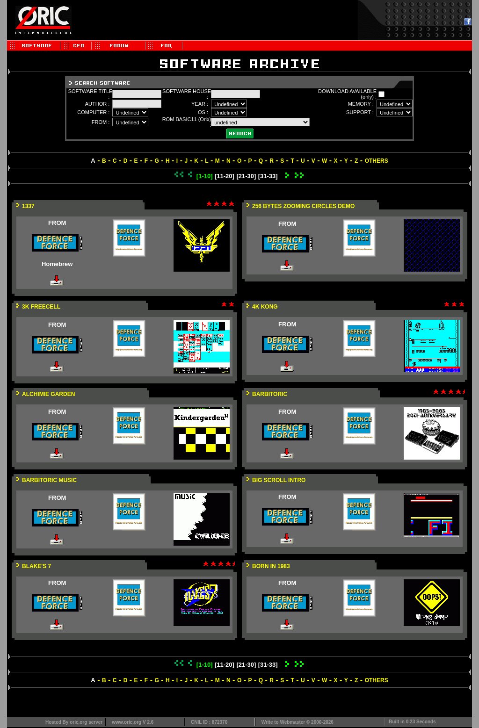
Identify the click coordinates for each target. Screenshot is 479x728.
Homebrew (57, 263)
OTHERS (376, 161)
